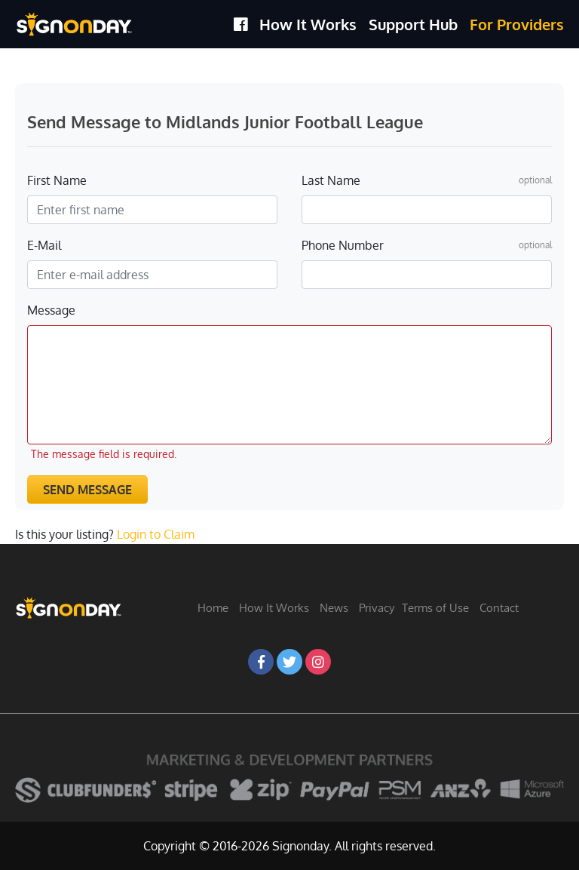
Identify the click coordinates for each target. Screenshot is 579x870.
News (334, 608)
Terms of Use (435, 608)
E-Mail (44, 245)
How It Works (308, 24)
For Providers (517, 24)
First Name (57, 180)
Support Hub (413, 24)
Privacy (376, 608)
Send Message (87, 489)
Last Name (331, 180)
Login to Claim (156, 534)
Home (213, 608)
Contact (499, 608)
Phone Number (343, 245)
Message (51, 310)
